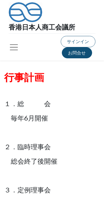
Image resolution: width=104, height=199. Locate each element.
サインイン (78, 41)
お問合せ (77, 52)
